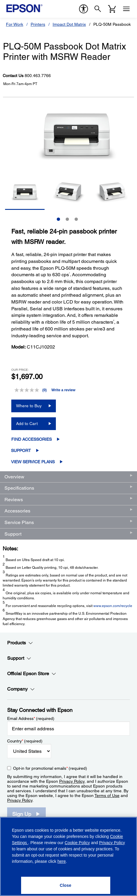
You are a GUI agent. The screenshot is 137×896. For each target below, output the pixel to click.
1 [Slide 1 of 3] (58, 219)
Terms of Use (107, 795)
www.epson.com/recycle (112, 606)
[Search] (98, 9)
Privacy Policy (71, 781)
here (61, 861)
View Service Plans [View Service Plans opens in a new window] (33, 461)
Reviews (13, 499)
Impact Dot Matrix (69, 24)
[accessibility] (83, 9)
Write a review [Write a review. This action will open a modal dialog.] (63, 390)
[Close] (65, 885)
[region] (68, 856)
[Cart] (112, 9)
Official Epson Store (31, 673)
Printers (38, 24)
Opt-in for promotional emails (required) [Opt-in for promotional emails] (50, 768)
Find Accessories (31, 439)
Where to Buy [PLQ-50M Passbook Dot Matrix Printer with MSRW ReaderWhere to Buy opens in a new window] (29, 405)
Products (20, 643)
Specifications (19, 488)
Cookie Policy (77, 842)
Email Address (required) (30, 718)
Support (21, 450)
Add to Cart (27, 423)
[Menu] (126, 9)
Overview (14, 477)
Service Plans (19, 522)
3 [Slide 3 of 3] (76, 219)
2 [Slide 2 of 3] (67, 219)
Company (21, 689)
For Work (14, 24)
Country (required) (24, 741)
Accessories (17, 511)
